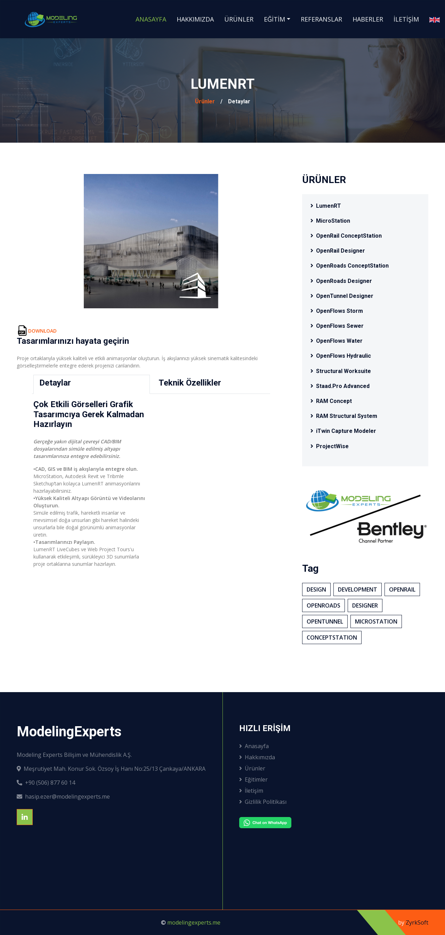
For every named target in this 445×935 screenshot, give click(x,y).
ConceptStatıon (332, 637)
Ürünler (238, 19)
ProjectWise (329, 446)
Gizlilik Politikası (262, 802)
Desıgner (365, 605)
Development (357, 589)
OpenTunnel (325, 621)
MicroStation (330, 220)
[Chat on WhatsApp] (282, 822)
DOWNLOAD (42, 330)
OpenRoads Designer (341, 281)
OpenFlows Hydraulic (340, 355)
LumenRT (325, 206)
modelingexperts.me (193, 922)
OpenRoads (323, 605)
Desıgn (316, 589)
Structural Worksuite (340, 371)
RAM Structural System (343, 416)
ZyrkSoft (417, 922)
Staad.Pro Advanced (340, 386)
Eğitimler (253, 779)
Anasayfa (151, 19)
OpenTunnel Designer (341, 296)
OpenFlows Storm (336, 311)
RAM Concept (331, 401)
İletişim (406, 19)
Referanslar (321, 19)
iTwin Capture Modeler (343, 431)
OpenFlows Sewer (337, 326)
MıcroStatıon (376, 621)
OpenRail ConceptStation (346, 235)
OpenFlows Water (336, 341)
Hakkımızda (195, 19)
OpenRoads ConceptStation (349, 265)
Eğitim (274, 19)
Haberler (368, 19)
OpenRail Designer (337, 250)
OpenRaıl (402, 589)
